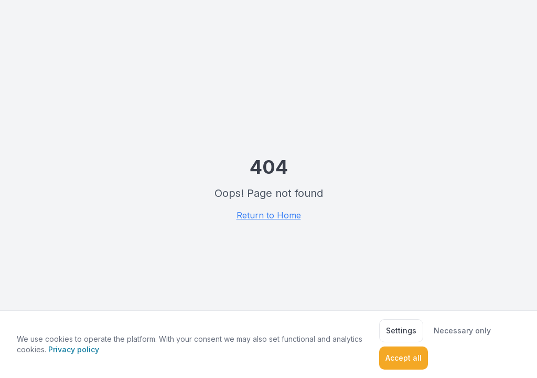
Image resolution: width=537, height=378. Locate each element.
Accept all (403, 357)
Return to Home (269, 215)
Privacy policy (73, 349)
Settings (401, 330)
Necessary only (462, 330)
